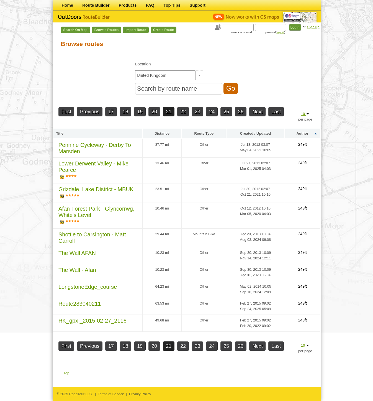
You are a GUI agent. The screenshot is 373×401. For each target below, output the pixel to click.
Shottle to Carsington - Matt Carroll (92, 237)
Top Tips (171, 5)
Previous (89, 111)
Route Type (204, 133)
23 (197, 111)
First (66, 111)
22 (183, 111)
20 (154, 111)
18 (125, 111)
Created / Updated (255, 133)
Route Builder (95, 5)
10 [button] (305, 114)
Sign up (313, 27)
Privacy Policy (140, 394)
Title (60, 133)
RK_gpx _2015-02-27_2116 (92, 321)
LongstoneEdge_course (87, 287)
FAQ (150, 5)
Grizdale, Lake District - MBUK (95, 189)
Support (198, 5)
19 (140, 111)
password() (275, 32)
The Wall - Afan (77, 270)
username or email (241, 32)
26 (240, 111)
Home (67, 5)
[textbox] (165, 75)
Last (276, 111)
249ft (302, 144)
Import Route (135, 30)
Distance (162, 133)
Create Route (163, 30)
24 (212, 111)
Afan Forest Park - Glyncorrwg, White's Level (96, 212)
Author (302, 133)
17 (111, 111)
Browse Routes (106, 30)
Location (143, 64)
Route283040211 (79, 304)
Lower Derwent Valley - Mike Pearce (93, 166)
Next (257, 111)
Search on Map (75, 30)
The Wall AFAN (77, 253)
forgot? (280, 32)
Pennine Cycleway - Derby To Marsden (94, 148)
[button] (199, 75)
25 (226, 111)
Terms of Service (111, 394)
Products (128, 5)
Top (67, 373)
